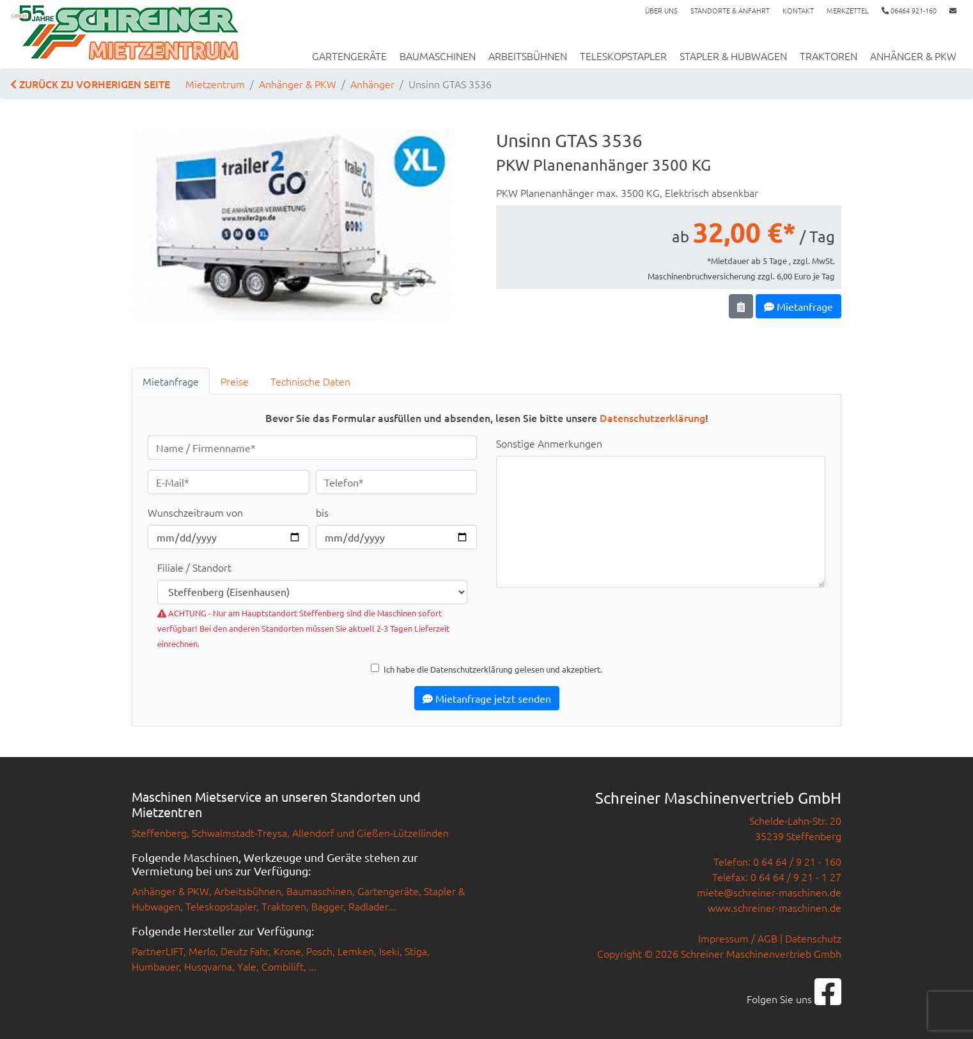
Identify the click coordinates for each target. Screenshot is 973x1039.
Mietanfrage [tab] (171, 381)
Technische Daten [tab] (310, 381)
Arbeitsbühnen (527, 56)
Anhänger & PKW (913, 56)
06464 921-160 (909, 10)
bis (322, 512)
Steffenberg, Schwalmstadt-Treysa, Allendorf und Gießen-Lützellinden (290, 832)
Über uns (661, 10)
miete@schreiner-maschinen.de (769, 892)
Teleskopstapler (623, 56)
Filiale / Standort (194, 567)
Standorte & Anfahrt (730, 10)
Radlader (368, 906)
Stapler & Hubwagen (733, 56)
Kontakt (798, 10)
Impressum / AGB (737, 938)
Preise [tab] (235, 381)
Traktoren (828, 56)
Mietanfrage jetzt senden (487, 698)
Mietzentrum (215, 84)
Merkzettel (848, 10)
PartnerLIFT (157, 951)
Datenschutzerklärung (652, 417)
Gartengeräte (349, 56)
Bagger (327, 906)
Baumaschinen (438, 56)
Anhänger (372, 84)
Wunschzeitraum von (195, 512)
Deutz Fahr (245, 951)
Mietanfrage (798, 306)
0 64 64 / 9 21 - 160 (797, 861)
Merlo (202, 951)
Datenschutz (813, 938)
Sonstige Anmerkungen (549, 443)
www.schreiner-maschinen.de (774, 907)
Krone (287, 951)
